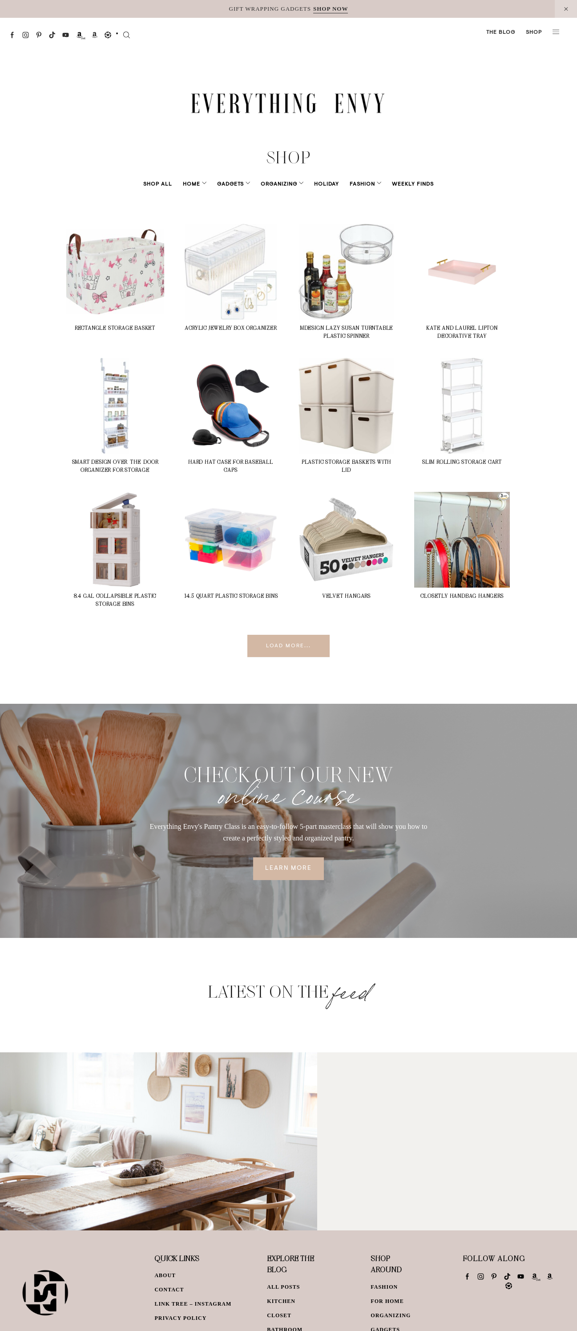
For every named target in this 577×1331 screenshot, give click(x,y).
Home (204, 184)
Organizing (279, 184)
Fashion (356, 184)
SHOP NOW (330, 8)
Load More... (288, 646)
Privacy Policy (180, 1318)
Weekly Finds (400, 184)
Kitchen (281, 1301)
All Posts (283, 1287)
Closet (279, 1315)
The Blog (500, 32)
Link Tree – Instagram (192, 1304)
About (165, 1275)
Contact (169, 1289)
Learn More (288, 868)
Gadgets (236, 184)
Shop (534, 32)
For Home (387, 1301)
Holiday (320, 184)
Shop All (170, 184)
